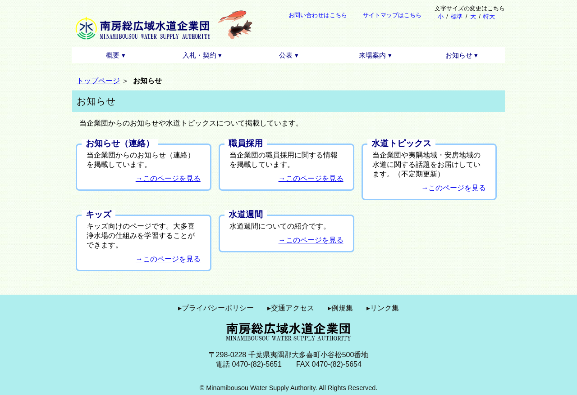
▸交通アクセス (290, 308)
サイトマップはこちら (392, 15)
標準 (457, 16)
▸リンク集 (382, 308)
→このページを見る (168, 178)
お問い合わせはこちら (317, 15)
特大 (489, 16)
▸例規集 (340, 308)
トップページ (98, 81)
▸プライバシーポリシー (216, 308)
